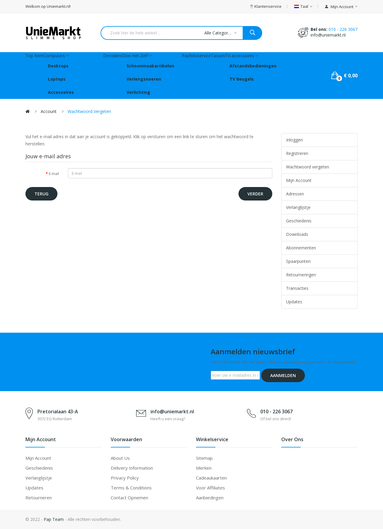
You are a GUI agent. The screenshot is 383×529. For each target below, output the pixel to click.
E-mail (54, 173)
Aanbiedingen (210, 498)
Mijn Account (298, 180)
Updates (294, 302)
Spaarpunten (298, 261)
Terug (41, 194)
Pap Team (54, 519)
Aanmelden (283, 375)
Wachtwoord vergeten (89, 111)
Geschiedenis (298, 221)
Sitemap (204, 458)
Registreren (297, 153)
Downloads (297, 234)
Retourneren (38, 498)
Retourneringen (301, 275)
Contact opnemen (129, 498)
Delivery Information (132, 468)
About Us (120, 458)
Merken (204, 468)
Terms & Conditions (131, 488)
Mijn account (38, 458)
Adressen (295, 194)
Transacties (297, 288)
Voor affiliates (210, 488)
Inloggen (294, 140)
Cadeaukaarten (211, 478)
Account (49, 111)
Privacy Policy (125, 478)
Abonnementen (301, 248)
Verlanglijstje (298, 207)
